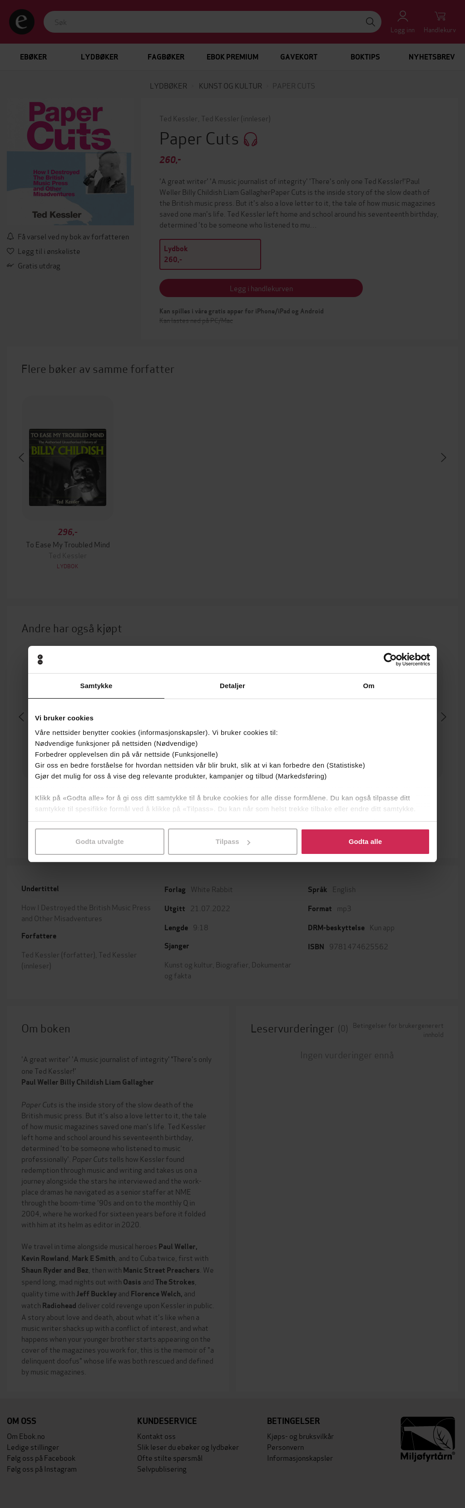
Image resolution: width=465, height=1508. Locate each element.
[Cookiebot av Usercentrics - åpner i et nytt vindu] (390, 659)
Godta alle (365, 841)
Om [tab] (368, 686)
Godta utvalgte (99, 841)
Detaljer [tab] (232, 686)
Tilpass (233, 841)
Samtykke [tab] (96, 686)
